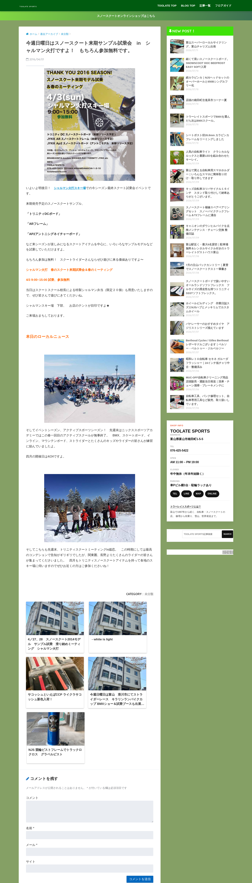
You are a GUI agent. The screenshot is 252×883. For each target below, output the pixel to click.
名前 (30, 756)
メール (31, 773)
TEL (175, 498)
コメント (32, 726)
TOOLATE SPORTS (39, 5)
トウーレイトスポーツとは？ (185, 511)
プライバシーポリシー (125, 874)
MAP (198, 498)
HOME (126, 868)
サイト (30, 790)
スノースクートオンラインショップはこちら (126, 16)
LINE (186, 498)
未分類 (149, 594)
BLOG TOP (188, 5)
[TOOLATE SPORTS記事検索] (201, 539)
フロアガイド (223, 5)
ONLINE (212, 498)
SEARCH (227, 539)
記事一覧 (205, 5)
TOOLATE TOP (167, 5)
